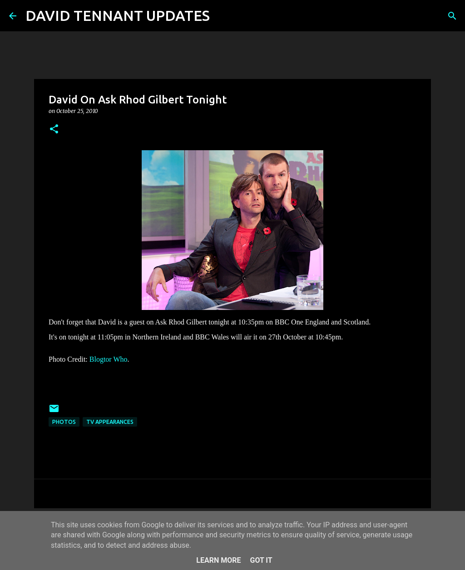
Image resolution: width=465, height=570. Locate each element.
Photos (64, 422)
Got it (261, 560)
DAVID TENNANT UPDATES (117, 15)
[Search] (222, 16)
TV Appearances (110, 422)
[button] (54, 129)
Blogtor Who (108, 359)
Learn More (218, 560)
